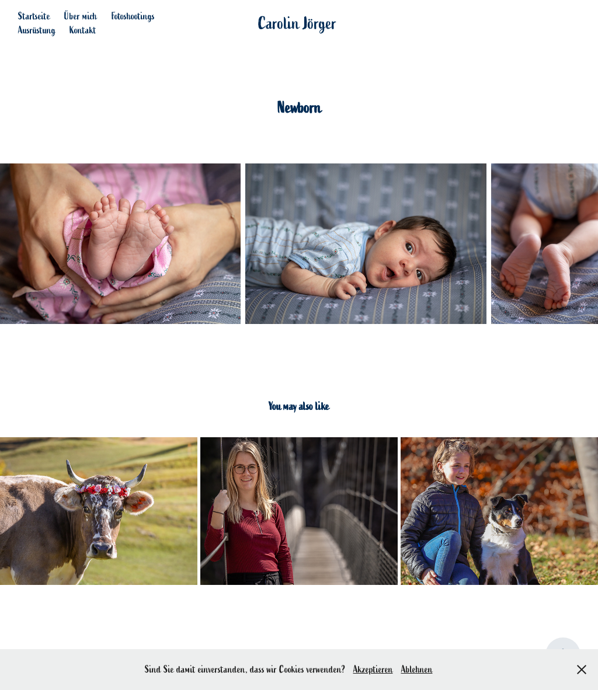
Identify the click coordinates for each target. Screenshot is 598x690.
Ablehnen (417, 669)
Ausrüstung (36, 30)
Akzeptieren (373, 669)
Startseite (34, 16)
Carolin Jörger (297, 23)
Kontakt (82, 30)
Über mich (80, 16)
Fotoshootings (133, 16)
